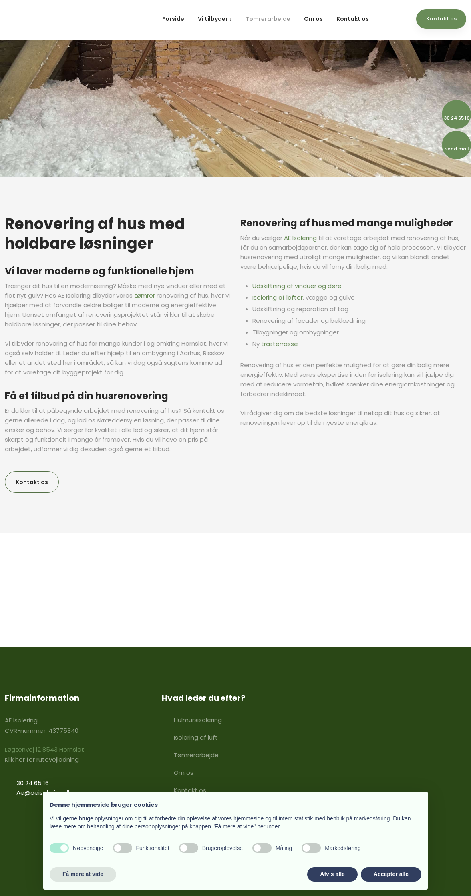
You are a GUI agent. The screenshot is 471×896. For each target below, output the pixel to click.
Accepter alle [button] (391, 874)
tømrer (144, 295)
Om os (313, 19)
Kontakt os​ (32, 482)
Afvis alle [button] (332, 874)
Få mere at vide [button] (82, 874)
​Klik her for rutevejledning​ (42, 759)
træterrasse (279, 344)
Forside (173, 19)
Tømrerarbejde (268, 19)
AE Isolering (300, 238)
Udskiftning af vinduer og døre (297, 286)
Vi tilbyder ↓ (215, 19)
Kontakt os (352, 19)
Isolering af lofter (277, 297)
